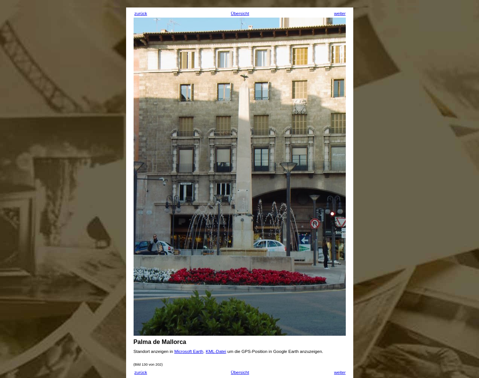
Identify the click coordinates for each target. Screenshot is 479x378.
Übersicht (240, 13)
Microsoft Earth (189, 351)
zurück (140, 13)
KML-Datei (216, 351)
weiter (340, 13)
